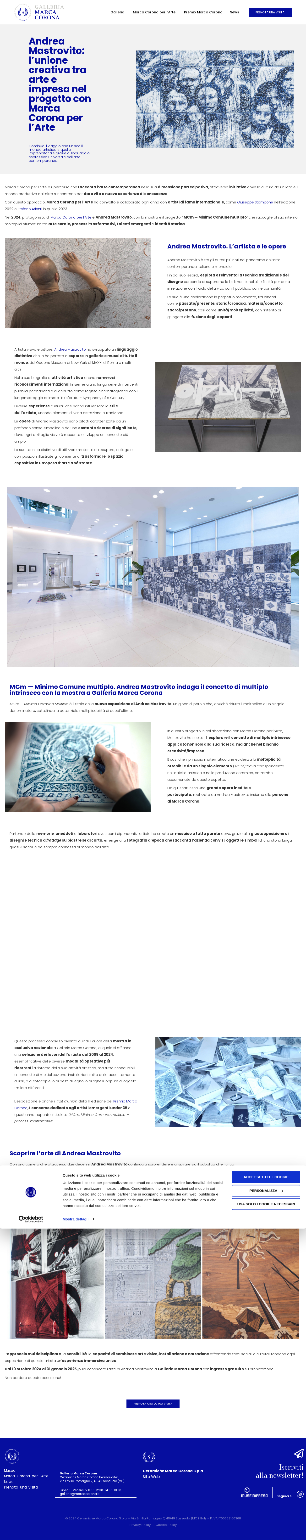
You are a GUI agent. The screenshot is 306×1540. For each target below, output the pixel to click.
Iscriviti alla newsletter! (274, 1469)
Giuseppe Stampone (255, 201)
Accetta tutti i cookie (266, 1489)
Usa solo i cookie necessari (266, 1516)
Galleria (87, 12)
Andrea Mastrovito (70, 349)
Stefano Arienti (31, 208)
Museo (10, 1472)
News (203, 12)
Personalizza (266, 1502)
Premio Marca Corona (172, 12)
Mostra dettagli (75, 1531)
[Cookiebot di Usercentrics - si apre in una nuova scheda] (31, 1530)
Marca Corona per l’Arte (123, 12)
